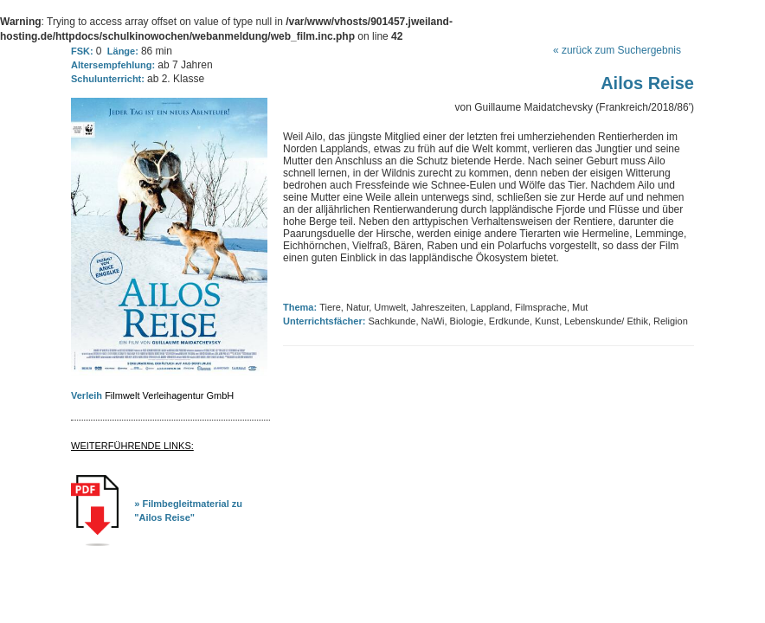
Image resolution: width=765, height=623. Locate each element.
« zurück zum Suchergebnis (617, 50)
